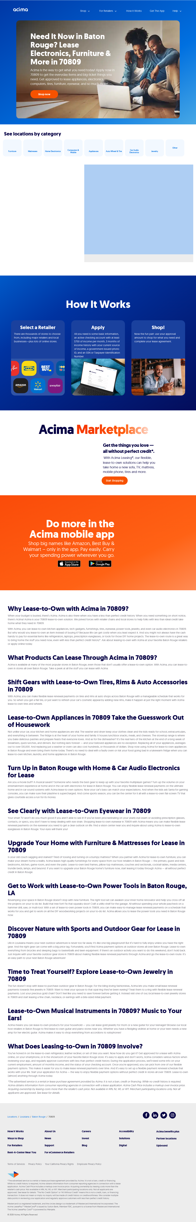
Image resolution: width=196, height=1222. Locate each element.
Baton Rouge (39, 1116)
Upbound (162, 1145)
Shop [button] (83, 10)
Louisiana (24, 1116)
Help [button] (176, 10)
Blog (84, 1145)
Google (102, 564)
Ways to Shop (15, 1138)
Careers (86, 1131)
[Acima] (13, 1174)
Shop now (44, 94)
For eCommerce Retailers (59, 1152)
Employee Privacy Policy (89, 1164)
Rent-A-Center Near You (21, 1152)
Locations (12, 1116)
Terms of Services (16, 1164)
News (48, 1138)
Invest (85, 1138)
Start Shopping (114, 480)
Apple (71, 564)
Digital (123, 1145)
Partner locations (166, 1138)
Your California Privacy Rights (59, 1164)
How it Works (134, 10)
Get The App (157, 10)
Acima (20, 10)
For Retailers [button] (106, 10)
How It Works (15, 1131)
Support (49, 1145)
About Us (50, 1131)
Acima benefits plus (167, 1131)
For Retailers (14, 1145)
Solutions (124, 1138)
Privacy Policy (35, 1164)
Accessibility (126, 1131)
